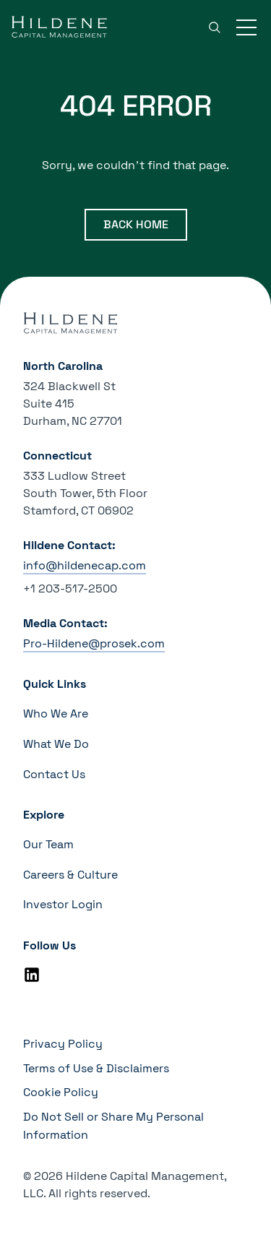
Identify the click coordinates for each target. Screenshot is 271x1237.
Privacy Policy (63, 1043)
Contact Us (54, 774)
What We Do (56, 743)
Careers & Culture (70, 874)
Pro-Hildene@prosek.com (94, 643)
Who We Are (55, 713)
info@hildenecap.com (84, 565)
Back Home (135, 224)
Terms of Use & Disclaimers (96, 1068)
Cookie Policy (60, 1092)
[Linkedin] (31, 974)
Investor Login (63, 904)
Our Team (48, 844)
